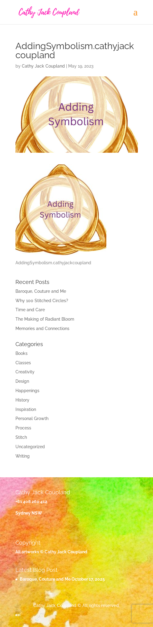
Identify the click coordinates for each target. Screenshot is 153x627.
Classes (23, 362)
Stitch (21, 437)
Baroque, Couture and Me (40, 291)
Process (23, 427)
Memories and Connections (42, 328)
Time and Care (30, 309)
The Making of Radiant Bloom (44, 319)
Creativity (25, 371)
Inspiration (25, 409)
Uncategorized (30, 446)
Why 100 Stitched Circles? (41, 300)
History (22, 400)
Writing (22, 456)
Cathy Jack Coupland (43, 66)
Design (22, 381)
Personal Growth (31, 418)
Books (21, 353)
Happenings (27, 390)
